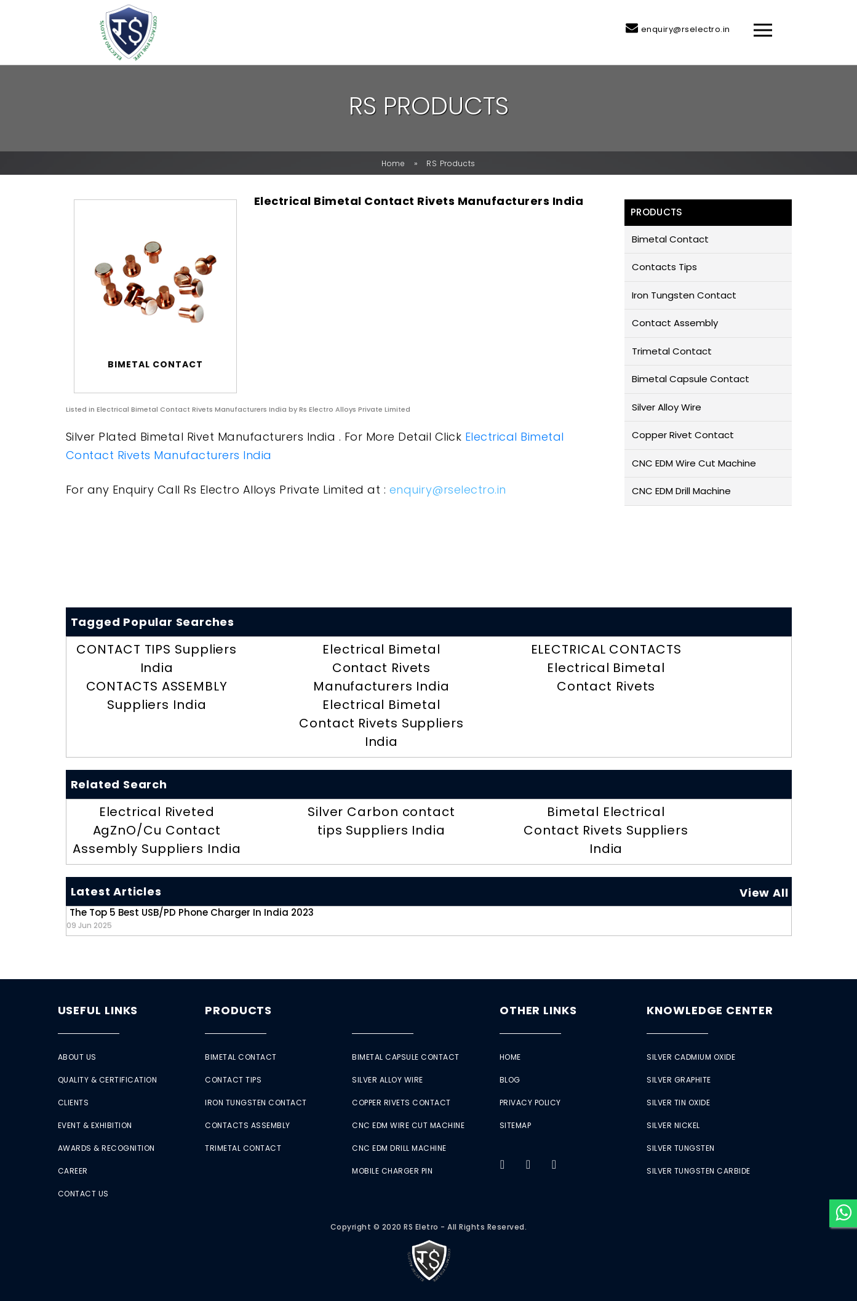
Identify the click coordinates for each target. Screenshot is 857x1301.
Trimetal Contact (672, 351)
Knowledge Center (710, 1010)
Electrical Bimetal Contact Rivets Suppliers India (381, 723)
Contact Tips (233, 1080)
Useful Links (98, 1010)
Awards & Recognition (106, 1148)
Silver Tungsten (681, 1148)
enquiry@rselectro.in (685, 29)
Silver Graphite (679, 1080)
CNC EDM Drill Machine (681, 490)
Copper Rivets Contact (401, 1102)
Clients (73, 1102)
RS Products (451, 163)
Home (393, 163)
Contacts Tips (664, 266)
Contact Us (83, 1193)
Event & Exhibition (95, 1125)
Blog (510, 1080)
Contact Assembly (675, 322)
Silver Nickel (673, 1125)
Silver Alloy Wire (666, 407)
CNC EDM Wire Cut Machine (694, 463)
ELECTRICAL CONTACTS (606, 649)
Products (238, 1010)
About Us (77, 1057)
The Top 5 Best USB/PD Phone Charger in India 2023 (190, 918)
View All (763, 892)
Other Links (538, 1010)
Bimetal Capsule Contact (690, 378)
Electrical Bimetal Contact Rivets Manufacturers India (381, 668)
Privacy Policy (530, 1102)
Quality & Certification (107, 1080)
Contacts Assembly (247, 1125)
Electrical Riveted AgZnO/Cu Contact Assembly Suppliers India (157, 830)
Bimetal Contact (670, 239)
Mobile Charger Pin (392, 1171)
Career (73, 1171)
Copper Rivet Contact (683, 434)
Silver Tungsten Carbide (699, 1171)
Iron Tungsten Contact (684, 295)
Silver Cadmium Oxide (691, 1057)
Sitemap (516, 1125)
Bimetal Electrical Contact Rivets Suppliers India (606, 830)
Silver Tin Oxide (678, 1102)
